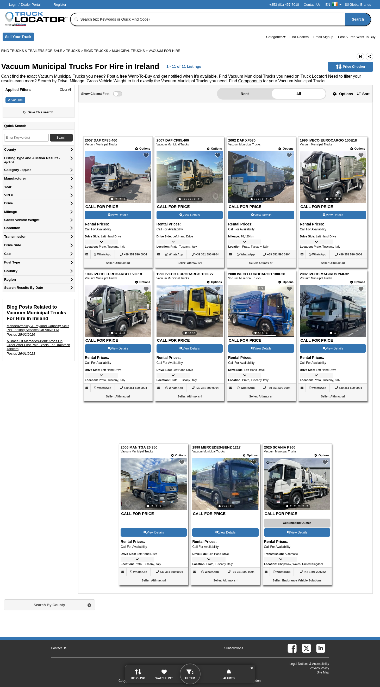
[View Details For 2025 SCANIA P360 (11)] (297, 484)
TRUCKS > (75, 51)
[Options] (142, 148)
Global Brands (358, 5)
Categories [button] (276, 37)
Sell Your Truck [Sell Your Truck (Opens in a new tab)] (19, 38)
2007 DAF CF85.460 (101, 140)
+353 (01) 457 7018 (284, 5)
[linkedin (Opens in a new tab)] (321, 648)
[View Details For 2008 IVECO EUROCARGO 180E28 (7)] (261, 311)
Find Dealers (299, 37)
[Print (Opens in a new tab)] (360, 56)
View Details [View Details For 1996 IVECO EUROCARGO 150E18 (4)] (333, 215)
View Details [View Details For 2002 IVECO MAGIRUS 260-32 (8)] (333, 348)
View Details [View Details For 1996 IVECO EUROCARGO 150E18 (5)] (118, 348)
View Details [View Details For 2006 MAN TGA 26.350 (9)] (154, 532)
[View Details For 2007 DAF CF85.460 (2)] (190, 177)
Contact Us (312, 5)
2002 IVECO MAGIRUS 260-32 (324, 274)
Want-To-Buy (140, 76)
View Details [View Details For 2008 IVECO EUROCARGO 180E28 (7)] (261, 348)
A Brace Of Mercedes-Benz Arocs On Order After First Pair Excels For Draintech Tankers (38, 345)
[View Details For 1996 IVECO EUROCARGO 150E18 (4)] (333, 177)
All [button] (298, 94)
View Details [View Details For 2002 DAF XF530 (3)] (261, 215)
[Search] (76, 19)
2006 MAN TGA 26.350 (139, 447)
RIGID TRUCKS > (98, 51)
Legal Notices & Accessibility (309, 664)
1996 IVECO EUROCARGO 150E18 (328, 140)
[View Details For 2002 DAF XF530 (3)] (261, 177)
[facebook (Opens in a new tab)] (292, 648)
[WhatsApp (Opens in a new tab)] (104, 254)
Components (250, 81)
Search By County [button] (49, 605)
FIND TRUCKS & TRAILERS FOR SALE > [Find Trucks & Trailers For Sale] (33, 51)
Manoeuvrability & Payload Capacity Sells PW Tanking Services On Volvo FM (38, 328)
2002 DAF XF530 (242, 140)
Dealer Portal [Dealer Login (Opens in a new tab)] (31, 5)
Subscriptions (233, 648)
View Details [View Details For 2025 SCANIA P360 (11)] (297, 532)
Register (60, 5)
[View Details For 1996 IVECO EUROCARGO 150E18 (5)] (118, 311)
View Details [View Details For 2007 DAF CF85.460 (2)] (189, 215)
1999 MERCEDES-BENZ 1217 (216, 447)
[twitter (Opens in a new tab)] (306, 648)
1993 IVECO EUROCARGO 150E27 (185, 274)
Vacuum (15, 100)
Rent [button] (245, 94)
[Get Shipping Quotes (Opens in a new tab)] (297, 523)
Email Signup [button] (323, 37)
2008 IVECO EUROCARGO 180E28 (256, 274)
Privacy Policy (319, 668)
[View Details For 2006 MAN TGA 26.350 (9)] (154, 484)
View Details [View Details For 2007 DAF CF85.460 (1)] (118, 215)
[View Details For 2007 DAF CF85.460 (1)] (118, 177)
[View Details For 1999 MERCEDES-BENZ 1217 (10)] (225, 484)
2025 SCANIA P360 (279, 447)
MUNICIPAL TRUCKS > (130, 51)
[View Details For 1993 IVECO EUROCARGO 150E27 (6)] (190, 311)
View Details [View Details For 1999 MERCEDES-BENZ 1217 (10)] (225, 532)
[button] (341, 94)
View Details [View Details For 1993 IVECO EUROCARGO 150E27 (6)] (189, 348)
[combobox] (225, 19)
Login (13, 5)
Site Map (323, 672)
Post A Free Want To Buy (357, 37)
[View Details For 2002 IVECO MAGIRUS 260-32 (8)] (333, 311)
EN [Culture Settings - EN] (333, 4)
